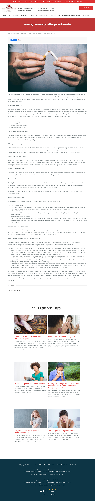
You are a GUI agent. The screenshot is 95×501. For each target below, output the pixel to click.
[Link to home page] (25, 8)
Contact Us (73, 465)
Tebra (54, 495)
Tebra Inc (30, 465)
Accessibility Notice (62, 465)
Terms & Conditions (49, 465)
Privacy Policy (38, 465)
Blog (30, 33)
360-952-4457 (79, 1)
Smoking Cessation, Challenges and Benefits (44, 33)
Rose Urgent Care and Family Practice (17, 33)
